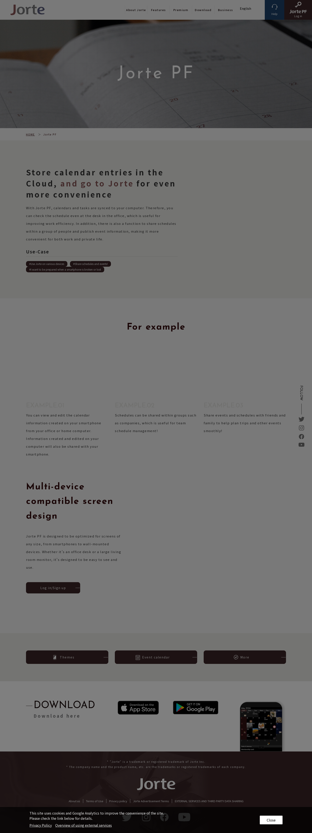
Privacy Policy (40, 825)
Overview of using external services (83, 825)
